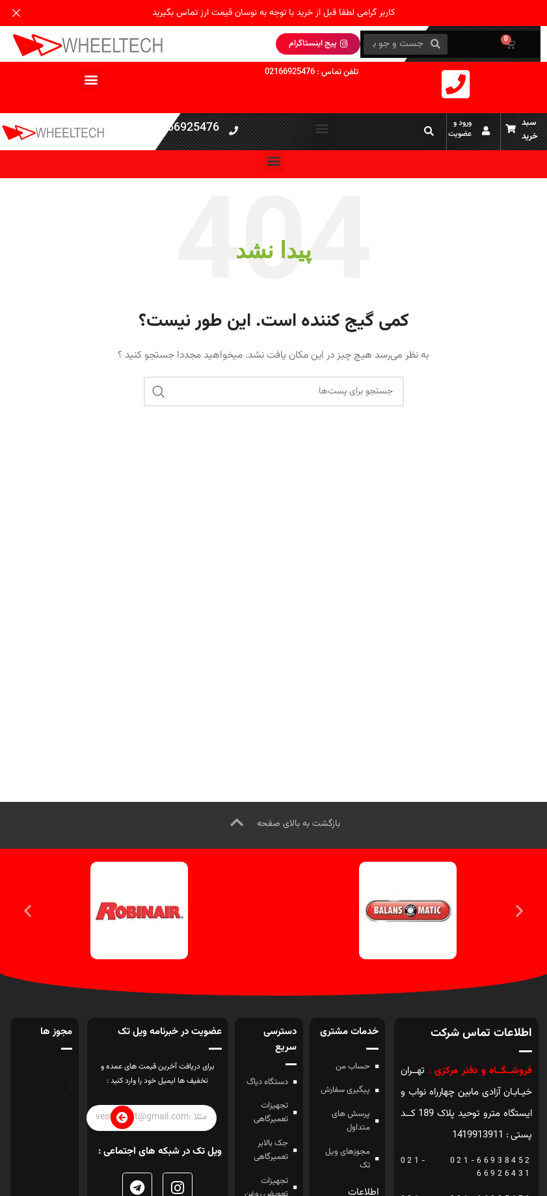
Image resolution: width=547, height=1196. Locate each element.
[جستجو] (274, 391)
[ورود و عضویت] (485, 130)
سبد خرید (530, 129)
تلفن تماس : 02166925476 (311, 72)
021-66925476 (180, 129)
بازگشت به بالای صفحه (298, 824)
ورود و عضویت (460, 128)
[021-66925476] (233, 130)
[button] (91, 79)
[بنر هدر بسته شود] (16, 13)
